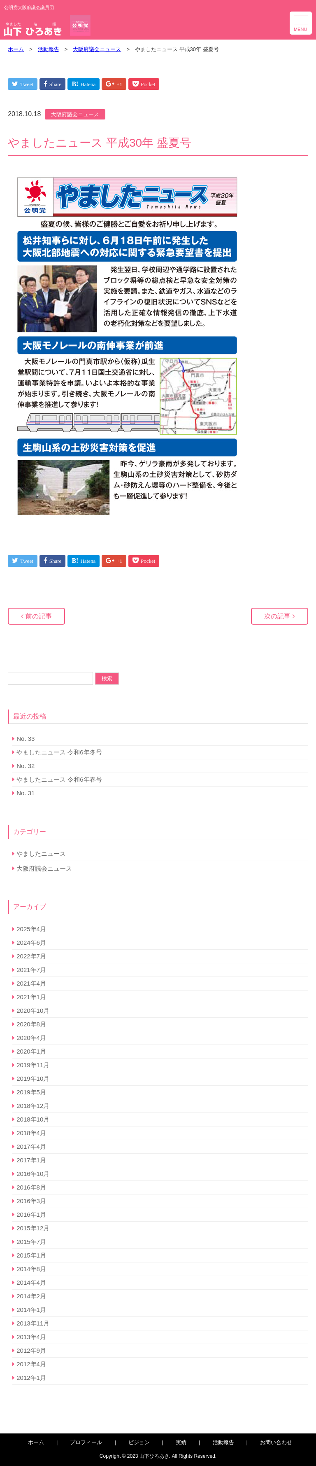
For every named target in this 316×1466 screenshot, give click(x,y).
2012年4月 (31, 1364)
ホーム (36, 1442)
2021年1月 (31, 996)
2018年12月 (32, 1105)
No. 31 (25, 792)
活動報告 (223, 1442)
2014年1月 (31, 1309)
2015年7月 (31, 1241)
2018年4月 (31, 1132)
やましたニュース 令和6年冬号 (59, 752)
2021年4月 (31, 983)
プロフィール (86, 1442)
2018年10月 (32, 1119)
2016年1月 (31, 1214)
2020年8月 (31, 1024)
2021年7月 (31, 969)
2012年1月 (31, 1377)
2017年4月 (31, 1146)
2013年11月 (32, 1323)
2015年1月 (31, 1255)
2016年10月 (32, 1173)
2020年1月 (31, 1051)
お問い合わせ (276, 1442)
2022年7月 (31, 956)
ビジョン (139, 1442)
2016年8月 (31, 1187)
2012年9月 (31, 1350)
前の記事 (39, 616)
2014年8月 (31, 1268)
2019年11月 (32, 1064)
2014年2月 (31, 1296)
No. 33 (25, 738)
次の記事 (277, 616)
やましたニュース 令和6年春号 (59, 779)
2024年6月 (31, 942)
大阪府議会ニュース (75, 114)
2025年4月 (31, 928)
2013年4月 (31, 1336)
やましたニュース (41, 853)
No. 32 (25, 765)
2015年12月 (32, 1228)
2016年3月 (31, 1200)
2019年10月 (32, 1078)
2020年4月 (31, 1037)
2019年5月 (31, 1092)
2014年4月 (31, 1282)
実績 (181, 1442)
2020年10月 (32, 1010)
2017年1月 (31, 1160)
